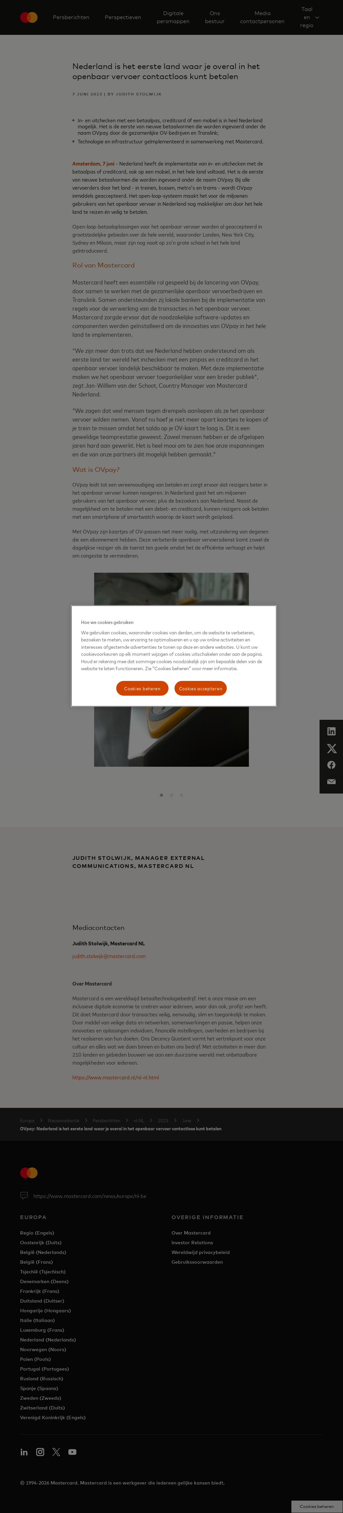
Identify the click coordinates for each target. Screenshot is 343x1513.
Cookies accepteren (200, 688)
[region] (174, 656)
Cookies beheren (142, 688)
